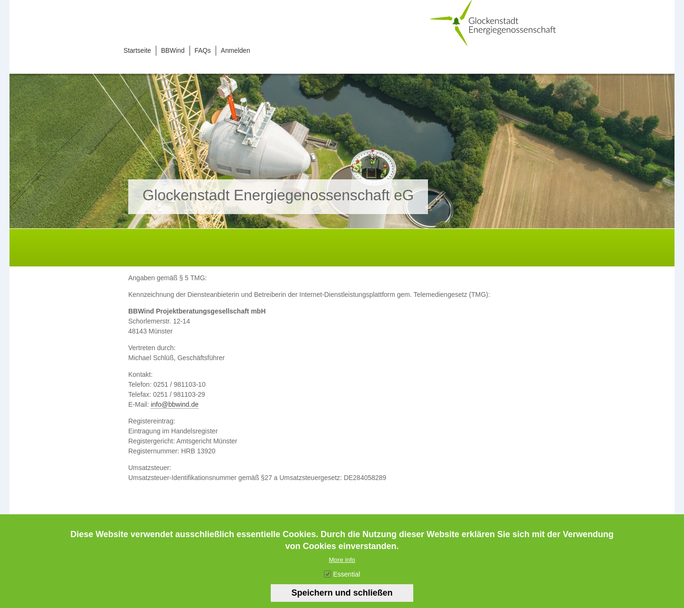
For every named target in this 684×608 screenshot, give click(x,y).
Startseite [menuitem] (137, 50)
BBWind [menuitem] (173, 50)
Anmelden (235, 50)
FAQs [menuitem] (203, 50)
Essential (346, 581)
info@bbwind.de (175, 404)
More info (342, 566)
